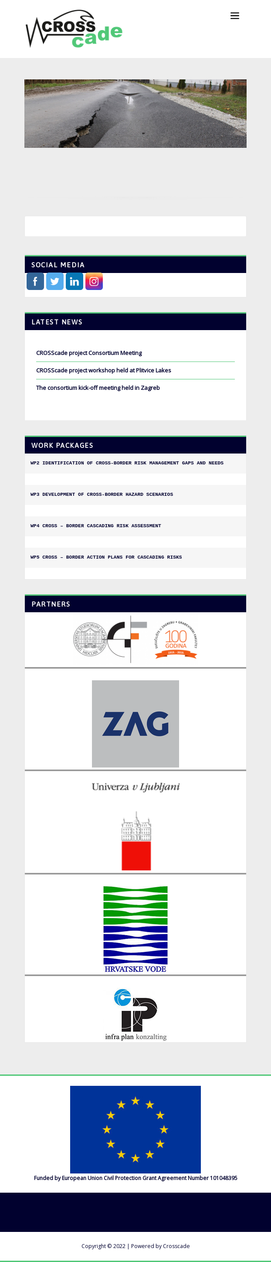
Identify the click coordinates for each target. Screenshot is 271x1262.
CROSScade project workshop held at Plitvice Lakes (103, 370)
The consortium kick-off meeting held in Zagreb (98, 388)
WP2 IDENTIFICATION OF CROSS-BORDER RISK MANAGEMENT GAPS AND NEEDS (127, 463)
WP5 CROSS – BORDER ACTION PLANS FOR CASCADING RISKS (106, 557)
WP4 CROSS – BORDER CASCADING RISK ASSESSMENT (95, 526)
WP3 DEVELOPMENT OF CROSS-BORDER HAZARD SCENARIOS (101, 494)
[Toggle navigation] (235, 16)
